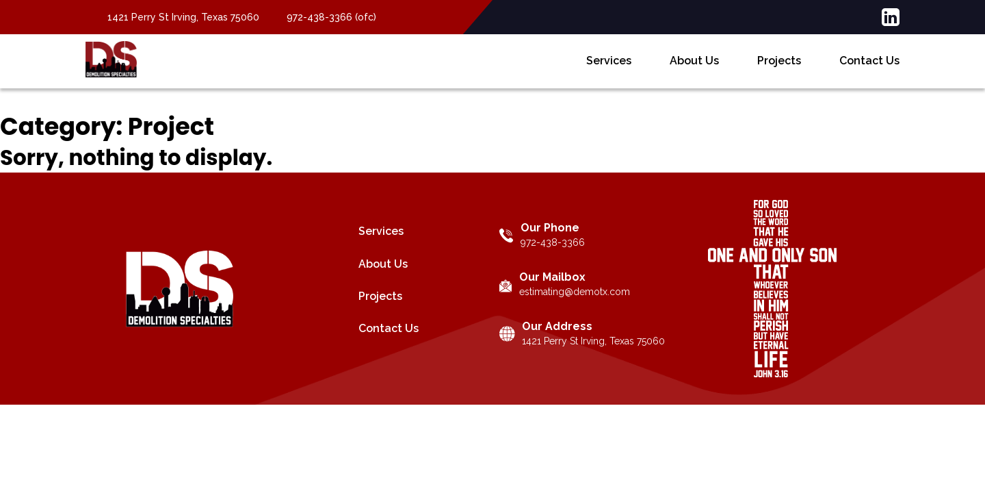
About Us (694, 71)
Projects (779, 71)
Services (608, 71)
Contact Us (869, 71)
